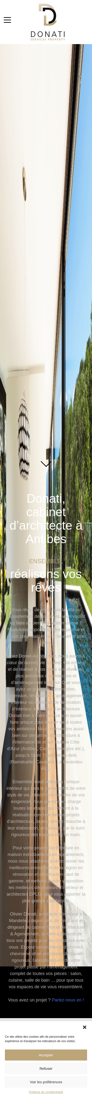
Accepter (46, 1055)
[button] (84, 1027)
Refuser (46, 1068)
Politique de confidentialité (46, 1092)
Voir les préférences (46, 1082)
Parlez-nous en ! (68, 1000)
